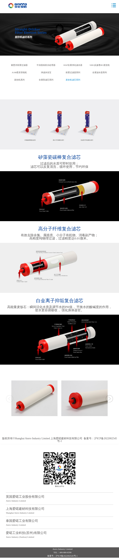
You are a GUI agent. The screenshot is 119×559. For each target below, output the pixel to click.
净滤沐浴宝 (46, 72)
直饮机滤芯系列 (73, 80)
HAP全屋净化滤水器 (73, 65)
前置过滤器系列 (73, 72)
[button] (109, 399)
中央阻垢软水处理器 (46, 65)
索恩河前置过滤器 (19, 65)
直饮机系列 (19, 80)
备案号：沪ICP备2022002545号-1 (87, 439)
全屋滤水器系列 (99, 72)
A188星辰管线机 (19, 72)
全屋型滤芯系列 (46, 80)
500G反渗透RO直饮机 (100, 65)
